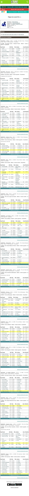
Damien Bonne (19, 91)
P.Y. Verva (19, 148)
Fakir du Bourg (5, 151)
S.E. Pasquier (19, 337)
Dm (3, 34)
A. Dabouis (19, 407)
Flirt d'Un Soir (4, 465)
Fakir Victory (4, 282)
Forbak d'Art (4, 204)
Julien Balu (18, 90)
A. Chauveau (19, 408)
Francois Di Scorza (5, 279)
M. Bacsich (19, 387)
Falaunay (3, 340)
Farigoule (3, 61)
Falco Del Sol (4, 314)
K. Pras (18, 466)
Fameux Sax (4, 54)
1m (14, 34)
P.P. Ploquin (18, 64)
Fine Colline (4, 379)
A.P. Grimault (18, 63)
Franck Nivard (18, 169)
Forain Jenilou (4, 91)
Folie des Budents (5, 466)
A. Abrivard (19, 121)
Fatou (3, 330)
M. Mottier (18, 114)
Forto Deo (4, 152)
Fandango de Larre (5, 334)
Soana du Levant (19, 24)
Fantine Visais (4, 176)
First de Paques (5, 435)
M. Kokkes (19, 261)
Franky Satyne (4, 113)
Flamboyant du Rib (5, 127)
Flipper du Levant (5, 64)
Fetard (3, 114)
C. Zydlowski (19, 250)
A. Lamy (19, 151)
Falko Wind (4, 90)
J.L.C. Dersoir (19, 127)
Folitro (3, 302)
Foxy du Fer (4, 224)
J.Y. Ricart (18, 48)
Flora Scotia (4, 359)
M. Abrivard (19, 117)
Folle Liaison (4, 121)
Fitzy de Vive (4, 148)
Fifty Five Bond (5, 147)
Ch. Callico (20, 233)
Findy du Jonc (4, 365)
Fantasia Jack (4, 57)
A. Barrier (18, 50)
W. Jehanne (17, 314)
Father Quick (4, 361)
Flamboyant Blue (5, 407)
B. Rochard (20, 145)
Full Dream (4, 234)
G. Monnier (18, 60)
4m (9, 34)
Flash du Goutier (5, 96)
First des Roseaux (5, 408)
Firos (3, 439)
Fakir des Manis (5, 280)
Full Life (3, 60)
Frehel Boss (4, 469)
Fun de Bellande (5, 285)
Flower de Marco (5, 412)
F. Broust (19, 224)
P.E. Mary (17, 302)
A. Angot (18, 358)
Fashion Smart (5, 261)
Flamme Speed (5, 380)
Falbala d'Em (4, 117)
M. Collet (19, 252)
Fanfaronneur (4, 472)
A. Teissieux (20, 207)
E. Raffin (18, 460)
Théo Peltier (18, 176)
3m (10, 34)
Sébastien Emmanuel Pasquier (18, 179)
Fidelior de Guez (5, 354)
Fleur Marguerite (5, 362)
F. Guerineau (19, 383)
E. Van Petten (19, 361)
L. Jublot (19, 208)
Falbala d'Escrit (5, 383)
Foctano (3, 414)
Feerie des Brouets (5, 225)
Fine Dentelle (4, 184)
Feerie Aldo (4, 259)
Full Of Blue (4, 386)
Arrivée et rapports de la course (22, 68)
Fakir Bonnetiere (5, 85)
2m (12, 34)
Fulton (3, 48)
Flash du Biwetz (5, 298)
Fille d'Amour (4, 358)
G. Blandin (19, 280)
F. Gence (18, 54)
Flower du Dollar (5, 415)
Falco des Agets (5, 125)
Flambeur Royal (5, 145)
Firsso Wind (4, 50)
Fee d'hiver (4, 207)
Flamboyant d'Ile (5, 174)
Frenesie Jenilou (5, 389)
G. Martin (19, 152)
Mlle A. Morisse (19, 472)
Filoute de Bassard (5, 462)
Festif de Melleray (5, 433)
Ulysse (13, 24)
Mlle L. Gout (20, 225)
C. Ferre (18, 469)
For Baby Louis (5, 253)
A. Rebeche (19, 335)
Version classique (14, 487)
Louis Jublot (18, 94)
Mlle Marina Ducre (19, 186)
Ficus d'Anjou (4, 337)
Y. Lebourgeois (18, 298)
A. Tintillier (19, 204)
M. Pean (17, 61)
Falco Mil (3, 201)
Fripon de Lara (5, 87)
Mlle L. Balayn (19, 334)
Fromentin (4, 166)
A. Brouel (18, 414)
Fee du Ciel (4, 233)
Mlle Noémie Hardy (19, 184)
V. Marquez (19, 365)
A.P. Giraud (20, 205)
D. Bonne (18, 116)
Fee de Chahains (5, 252)
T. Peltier (19, 262)
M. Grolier (19, 364)
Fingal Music (4, 186)
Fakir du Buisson (5, 55)
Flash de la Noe (5, 313)
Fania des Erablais (5, 51)
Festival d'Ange (5, 338)
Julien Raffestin (19, 96)
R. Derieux (19, 259)
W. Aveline (19, 412)
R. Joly (18, 411)
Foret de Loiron (5, 208)
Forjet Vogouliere (5, 82)
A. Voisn (18, 362)
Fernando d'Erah (5, 63)
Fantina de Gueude (5, 364)
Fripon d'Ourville (5, 335)
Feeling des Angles (5, 94)
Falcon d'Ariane (5, 417)
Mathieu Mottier (19, 87)
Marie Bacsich (19, 82)
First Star (3, 250)
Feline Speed (4, 463)
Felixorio (3, 460)
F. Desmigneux (19, 282)
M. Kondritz (19, 465)
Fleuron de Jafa (5, 436)
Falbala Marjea (5, 387)
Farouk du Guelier (5, 355)
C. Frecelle (18, 55)
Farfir (3, 205)
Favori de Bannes (5, 257)
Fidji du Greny (4, 411)
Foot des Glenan (5, 122)
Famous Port (4, 80)
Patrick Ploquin (15, 21)
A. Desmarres (20, 201)
